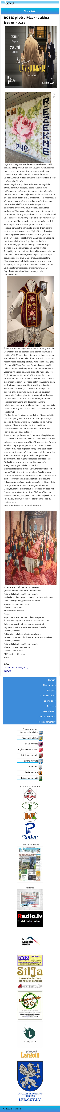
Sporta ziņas (50, 701)
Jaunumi (7, 671)
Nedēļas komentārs (47, 722)
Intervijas (51, 706)
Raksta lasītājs (49, 711)
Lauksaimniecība (48, 695)
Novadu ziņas (49, 685)
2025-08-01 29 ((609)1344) (16, 667)
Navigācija (30, 11)
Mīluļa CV (51, 690)
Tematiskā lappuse (47, 716)
